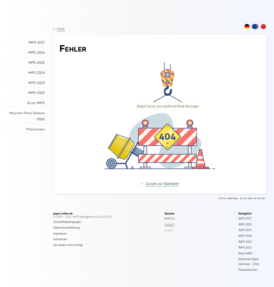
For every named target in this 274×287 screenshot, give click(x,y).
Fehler (61, 29)
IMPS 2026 (36, 52)
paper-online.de (63, 213)
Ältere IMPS (36, 103)
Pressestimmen (35, 129)
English (168, 230)
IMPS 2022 (36, 93)
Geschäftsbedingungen (67, 222)
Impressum (60, 233)
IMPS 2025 (36, 62)
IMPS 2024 (36, 73)
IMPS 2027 (37, 42)
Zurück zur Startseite (162, 183)
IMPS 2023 (36, 83)
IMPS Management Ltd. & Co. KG (92, 216)
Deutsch (169, 224)
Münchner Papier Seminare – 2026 (27, 116)
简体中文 (169, 218)
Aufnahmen (60, 239)
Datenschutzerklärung (66, 227)
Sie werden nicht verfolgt (68, 245)
